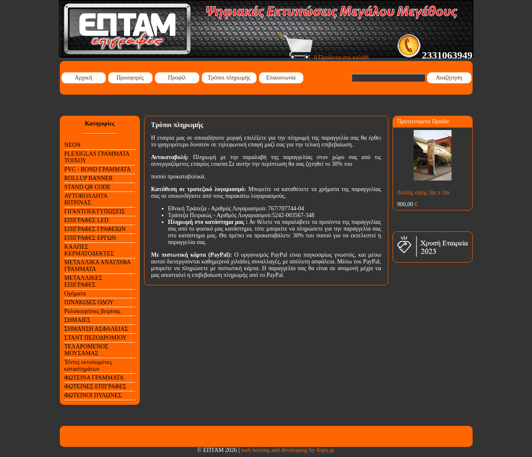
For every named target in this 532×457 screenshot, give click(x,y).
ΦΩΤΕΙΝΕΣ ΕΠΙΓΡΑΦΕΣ (95, 386)
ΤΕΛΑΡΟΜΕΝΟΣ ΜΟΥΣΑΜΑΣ (86, 349)
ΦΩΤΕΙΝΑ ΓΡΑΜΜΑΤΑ (94, 378)
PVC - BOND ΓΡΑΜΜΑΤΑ (97, 169)
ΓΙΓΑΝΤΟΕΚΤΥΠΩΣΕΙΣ (94, 211)
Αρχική (83, 77)
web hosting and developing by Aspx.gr (287, 450)
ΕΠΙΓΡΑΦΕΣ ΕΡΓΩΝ (90, 238)
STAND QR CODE (87, 187)
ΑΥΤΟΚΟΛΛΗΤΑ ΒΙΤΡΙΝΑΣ (86, 199)
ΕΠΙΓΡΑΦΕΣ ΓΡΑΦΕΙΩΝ (95, 229)
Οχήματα (75, 293)
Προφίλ (177, 77)
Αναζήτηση (449, 77)
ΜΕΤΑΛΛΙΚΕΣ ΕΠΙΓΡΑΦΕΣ (83, 281)
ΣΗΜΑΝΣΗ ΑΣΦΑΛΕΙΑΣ (96, 329)
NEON (72, 145)
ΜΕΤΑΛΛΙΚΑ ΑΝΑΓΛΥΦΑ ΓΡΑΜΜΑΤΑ (97, 265)
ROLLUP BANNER (88, 178)
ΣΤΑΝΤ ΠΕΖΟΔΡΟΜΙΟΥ (95, 338)
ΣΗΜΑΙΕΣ (77, 320)
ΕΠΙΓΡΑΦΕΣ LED (86, 220)
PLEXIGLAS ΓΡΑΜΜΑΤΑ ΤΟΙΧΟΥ (97, 157)
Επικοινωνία (281, 77)
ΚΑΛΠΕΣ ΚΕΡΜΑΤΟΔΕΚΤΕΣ (89, 250)
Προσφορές (130, 77)
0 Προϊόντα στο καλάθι (323, 57)
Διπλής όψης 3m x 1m (423, 192)
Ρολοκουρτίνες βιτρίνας (92, 311)
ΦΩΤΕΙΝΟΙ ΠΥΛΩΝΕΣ (93, 395)
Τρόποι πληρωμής (229, 77)
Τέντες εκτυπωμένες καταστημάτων (88, 365)
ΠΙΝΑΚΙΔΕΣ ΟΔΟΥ (89, 302)
